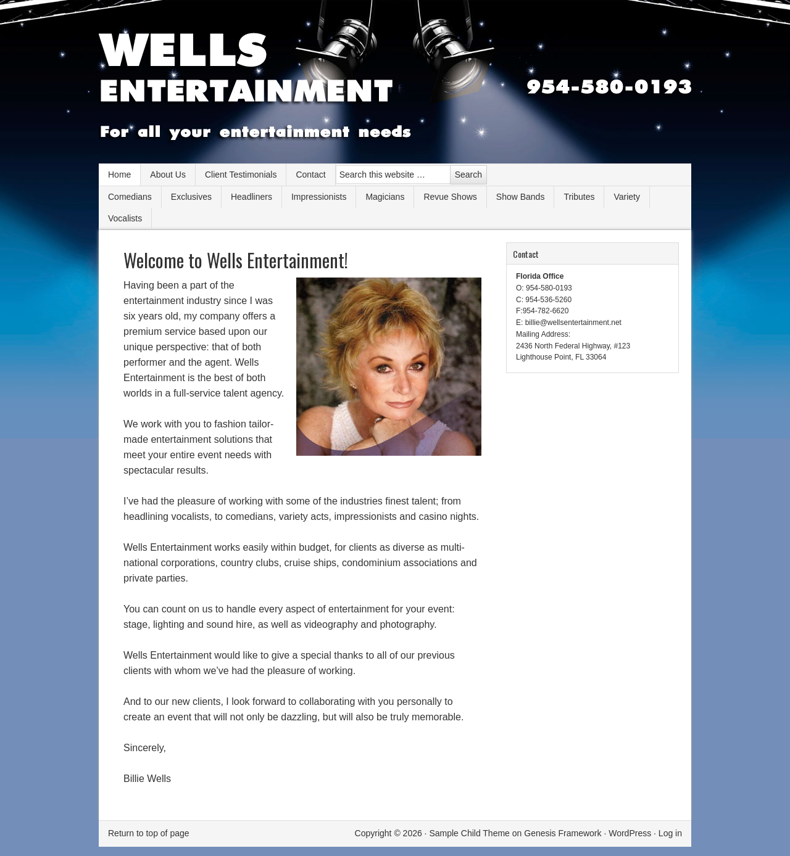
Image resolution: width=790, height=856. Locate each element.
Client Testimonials (240, 174)
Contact (310, 174)
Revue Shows (449, 197)
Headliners (251, 197)
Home (119, 174)
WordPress (630, 833)
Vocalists (125, 218)
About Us (168, 174)
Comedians (130, 197)
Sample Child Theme (469, 833)
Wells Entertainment (395, 86)
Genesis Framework (562, 833)
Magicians (384, 197)
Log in (670, 833)
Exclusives (191, 197)
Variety (626, 197)
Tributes (578, 197)
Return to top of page (148, 833)
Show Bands (520, 197)
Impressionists (318, 197)
